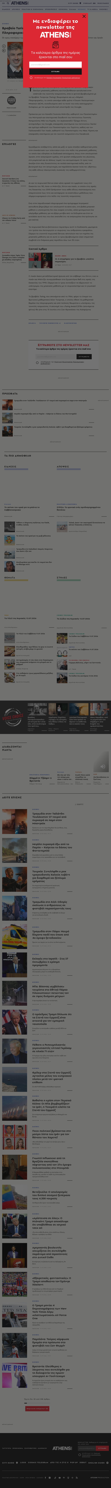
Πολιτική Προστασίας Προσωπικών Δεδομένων (63, 78)
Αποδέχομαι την (57, 78)
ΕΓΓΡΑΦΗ (55, 72)
